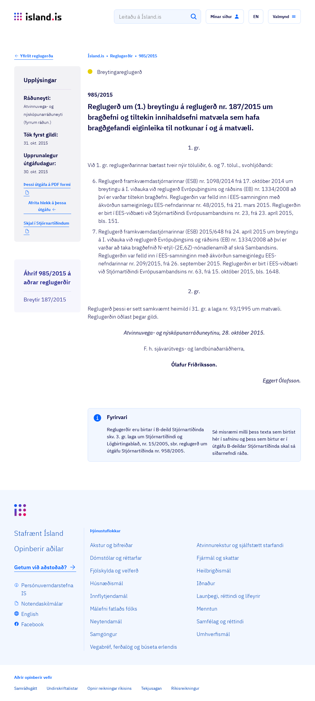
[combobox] (157, 16)
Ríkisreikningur (185, 688)
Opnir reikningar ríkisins (109, 688)
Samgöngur (103, 634)
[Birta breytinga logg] (47, 254)
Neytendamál (106, 621)
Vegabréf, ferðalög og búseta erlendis (133, 646)
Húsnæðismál (106, 583)
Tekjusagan (151, 688)
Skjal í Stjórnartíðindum (46, 223)
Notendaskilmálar (42, 603)
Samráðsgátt (25, 688)
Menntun (207, 608)
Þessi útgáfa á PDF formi (47, 184)
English (29, 614)
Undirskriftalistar (62, 688)
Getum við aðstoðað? (45, 567)
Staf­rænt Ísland (38, 533)
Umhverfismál (213, 634)
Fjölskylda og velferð (114, 570)
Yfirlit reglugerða (36, 56)
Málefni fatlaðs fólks (113, 608)
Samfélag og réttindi (220, 621)
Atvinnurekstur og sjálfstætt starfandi (240, 545)
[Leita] (193, 16)
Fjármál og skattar (218, 557)
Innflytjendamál (109, 596)
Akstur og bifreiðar (111, 545)
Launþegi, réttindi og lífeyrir (228, 596)
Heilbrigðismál (214, 570)
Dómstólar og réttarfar (116, 557)
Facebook (32, 624)
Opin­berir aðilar (39, 548)
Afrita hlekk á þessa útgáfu (47, 206)
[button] (225, 16)
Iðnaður (206, 583)
